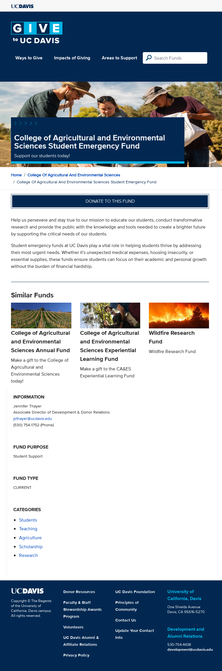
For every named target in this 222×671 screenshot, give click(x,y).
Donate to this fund (110, 201)
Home (16, 175)
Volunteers (73, 627)
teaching (28, 528)
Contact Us (125, 620)
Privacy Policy (76, 655)
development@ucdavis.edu (190, 649)
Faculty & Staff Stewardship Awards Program (82, 609)
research (28, 555)
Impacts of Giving (72, 57)
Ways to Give (28, 57)
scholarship (30, 546)
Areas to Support (119, 57)
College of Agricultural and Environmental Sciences (73, 175)
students (28, 520)
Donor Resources (79, 592)
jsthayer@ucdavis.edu (32, 418)
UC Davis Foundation (135, 592)
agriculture (30, 537)
